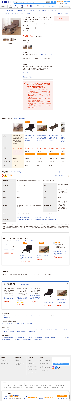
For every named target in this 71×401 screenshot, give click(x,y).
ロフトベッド (40, 316)
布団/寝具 (17, 323)
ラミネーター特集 (41, 384)
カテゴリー (4, 6)
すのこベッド (7, 317)
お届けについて (4, 360)
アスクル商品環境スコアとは (62, 176)
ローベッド (47, 316)
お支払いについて (5, 362)
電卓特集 (22, 384)
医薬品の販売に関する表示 (32, 373)
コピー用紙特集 (5, 384)
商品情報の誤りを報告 (15, 172)
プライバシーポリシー (32, 362)
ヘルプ (67, 3)
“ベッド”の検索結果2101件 (23, 284)
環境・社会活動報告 (19, 362)
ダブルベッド (24, 316)
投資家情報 (17, 360)
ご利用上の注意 (31, 365)
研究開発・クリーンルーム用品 (57, 337)
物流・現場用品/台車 (19, 337)
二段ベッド (32, 316)
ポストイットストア (19, 389)
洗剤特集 (50, 385)
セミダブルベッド (15, 316)
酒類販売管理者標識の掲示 (32, 370)
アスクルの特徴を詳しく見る (62, 398)
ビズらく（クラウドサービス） (45, 368)
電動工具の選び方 (16, 387)
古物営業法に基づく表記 (32, 367)
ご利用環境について (32, 363)
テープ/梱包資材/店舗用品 (7, 337)
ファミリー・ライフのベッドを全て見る (22, 13)
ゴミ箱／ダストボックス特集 (34, 385)
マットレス (9, 323)
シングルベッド (5, 316)
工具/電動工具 (29, 337)
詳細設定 (48, 2)
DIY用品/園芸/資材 (38, 339)
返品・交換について (5, 363)
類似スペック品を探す (19, 118)
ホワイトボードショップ (50, 384)
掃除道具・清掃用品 (44, 385)
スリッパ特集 (56, 385)
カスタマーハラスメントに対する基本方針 (19, 364)
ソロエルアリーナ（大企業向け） (45, 361)
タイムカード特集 (33, 384)
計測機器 (47, 337)
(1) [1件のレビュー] (23, 304)
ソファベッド (66, 316)
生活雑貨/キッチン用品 (9, 331)
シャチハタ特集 (60, 387)
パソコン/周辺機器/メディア (37, 330)
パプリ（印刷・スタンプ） (44, 364)
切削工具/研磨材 (38, 337)
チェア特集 (20, 385)
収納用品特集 (53, 387)
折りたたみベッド (32, 10)
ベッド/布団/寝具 (18, 10)
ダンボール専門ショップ (7, 387)
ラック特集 (25, 385)
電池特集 (26, 384)
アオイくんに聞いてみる (60, 363)
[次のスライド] (69, 250)
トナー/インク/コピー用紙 (23, 330)
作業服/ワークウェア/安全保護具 (24, 339)
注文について (4, 359)
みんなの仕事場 (43, 366)
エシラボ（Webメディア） (44, 371)
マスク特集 (39, 387)
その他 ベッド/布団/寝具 (26, 323)
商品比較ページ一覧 (52, 389)
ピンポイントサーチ (39, 389)
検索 (53, 2)
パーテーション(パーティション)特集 (9, 385)
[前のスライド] (2, 250)
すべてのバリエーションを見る (45, 54)
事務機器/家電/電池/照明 (51, 330)
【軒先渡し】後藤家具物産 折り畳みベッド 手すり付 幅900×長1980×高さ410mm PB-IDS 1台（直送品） (65, 138)
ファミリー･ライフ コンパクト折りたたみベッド (47, 10)
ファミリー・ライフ (9, 13)
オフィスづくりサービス (29, 389)
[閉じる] (69, 391)
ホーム (3, 10)
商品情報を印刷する (63, 13)
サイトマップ (30, 359)
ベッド (25, 10)
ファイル (13, 330)
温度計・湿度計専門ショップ (31, 387)
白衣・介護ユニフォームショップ (8, 389)
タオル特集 (62, 385)
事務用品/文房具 (5, 330)
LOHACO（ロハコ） (44, 359)
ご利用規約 (30, 360)
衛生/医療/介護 (32, 331)
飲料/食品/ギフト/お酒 (21, 331)
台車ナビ (22, 387)
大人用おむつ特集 (46, 387)
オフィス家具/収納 (9, 10)
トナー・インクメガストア (14, 384)
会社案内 (17, 359)
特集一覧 (45, 389)
